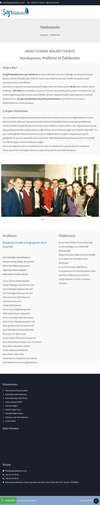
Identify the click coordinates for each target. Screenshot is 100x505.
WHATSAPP (10, 500)
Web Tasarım (84, 500)
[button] (42, 219)
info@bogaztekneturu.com (14, 2)
